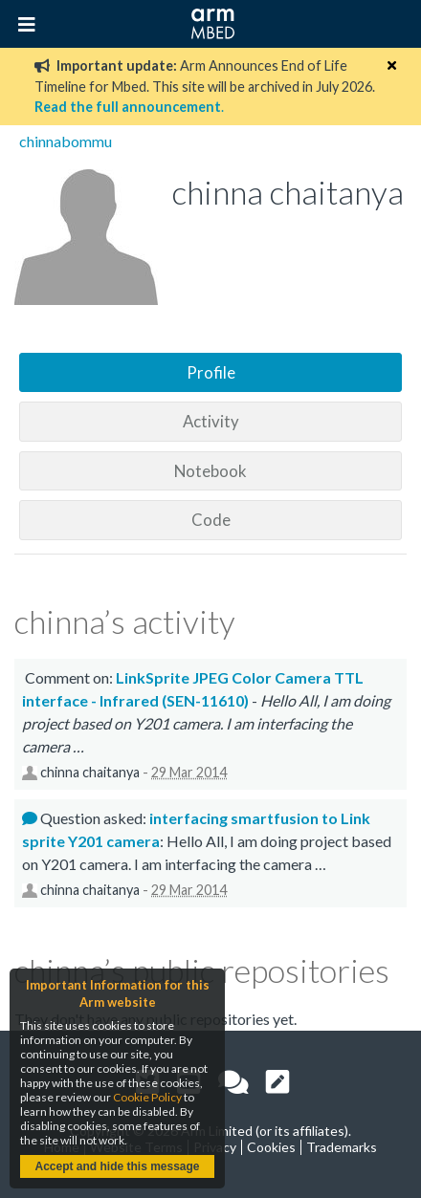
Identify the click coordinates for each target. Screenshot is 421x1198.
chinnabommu (65, 141)
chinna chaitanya (90, 772)
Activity (211, 421)
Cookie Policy (147, 1097)
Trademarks (341, 1147)
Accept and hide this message (116, 1166)
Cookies (271, 1147)
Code (211, 520)
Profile (211, 372)
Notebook (210, 471)
